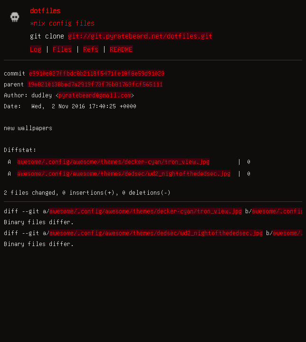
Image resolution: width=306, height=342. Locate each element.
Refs (90, 49)
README (121, 49)
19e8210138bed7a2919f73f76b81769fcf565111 (95, 84)
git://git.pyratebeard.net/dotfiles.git (140, 35)
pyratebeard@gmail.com (94, 95)
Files (62, 49)
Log (35, 49)
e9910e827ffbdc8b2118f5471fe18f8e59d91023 (96, 73)
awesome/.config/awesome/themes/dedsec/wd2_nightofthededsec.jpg (123, 173)
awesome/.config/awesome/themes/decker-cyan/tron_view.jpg (113, 161)
